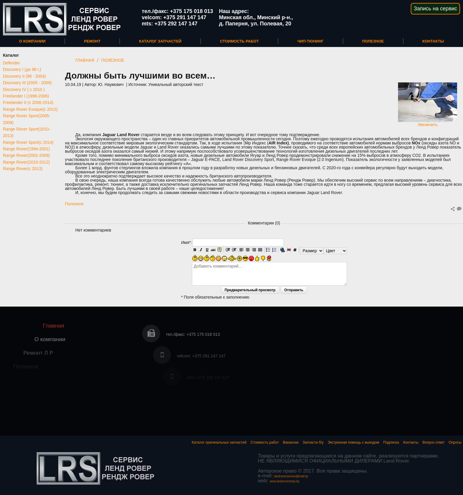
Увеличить (427, 122)
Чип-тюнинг (310, 41)
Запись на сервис (435, 9)
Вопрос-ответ (433, 442)
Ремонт (92, 41)
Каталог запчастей (160, 41)
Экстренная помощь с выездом (353, 442)
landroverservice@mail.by (415, 476)
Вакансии (291, 442)
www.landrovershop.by (408, 481)
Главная (84, 60)
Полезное (373, 41)
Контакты (433, 41)
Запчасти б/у (313, 442)
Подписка (391, 442)
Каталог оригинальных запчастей (219, 442)
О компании (32, 41)
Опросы (455, 442)
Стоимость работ (239, 41)
